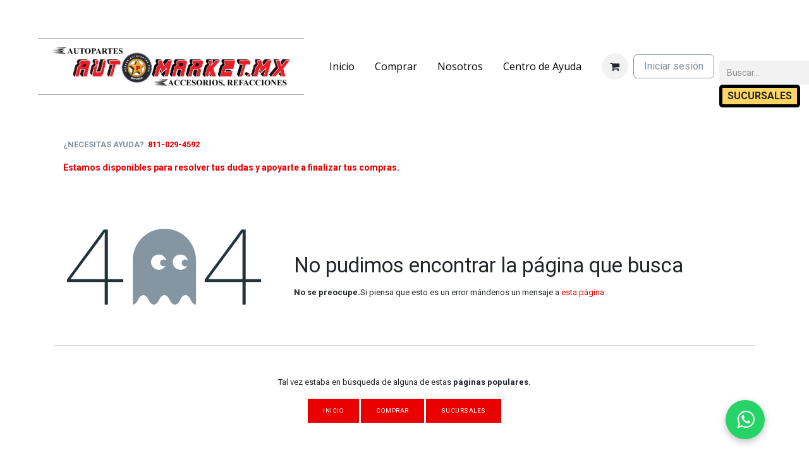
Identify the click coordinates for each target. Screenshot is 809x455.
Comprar (392, 410)
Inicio (333, 410)
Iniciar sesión (673, 66)
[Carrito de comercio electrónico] (615, 66)
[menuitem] (342, 66)
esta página (582, 292)
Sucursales (463, 410)
